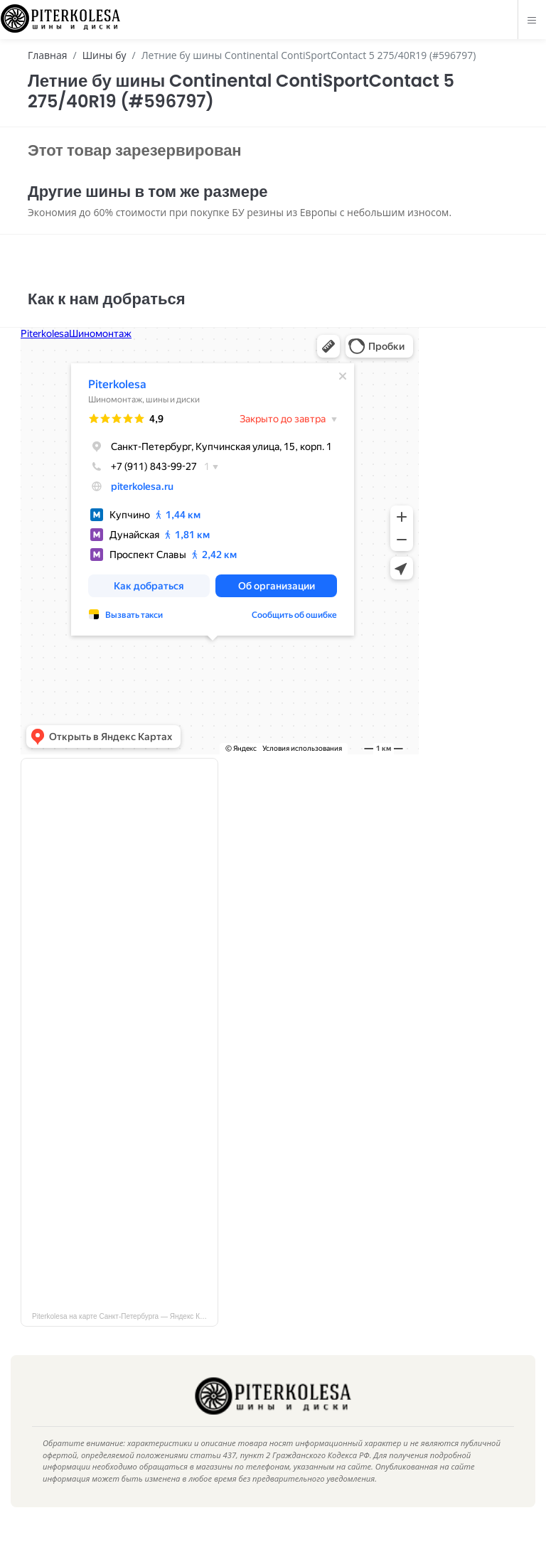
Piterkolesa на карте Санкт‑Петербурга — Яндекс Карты (124, 1338)
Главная (48, 55)
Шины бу (104, 55)
